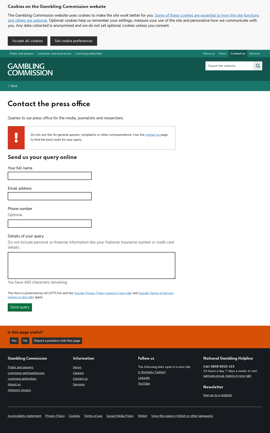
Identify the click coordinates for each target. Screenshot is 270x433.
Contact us (80, 378)
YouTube (144, 383)
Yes (15, 340)
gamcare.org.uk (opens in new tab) (227, 376)
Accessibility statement (24, 416)
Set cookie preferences (74, 40)
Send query (20, 307)
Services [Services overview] (254, 53)
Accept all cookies (27, 40)
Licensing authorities (89, 53)
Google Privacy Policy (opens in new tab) (103, 293)
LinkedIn (144, 378)
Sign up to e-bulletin (217, 395)
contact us (152, 135)
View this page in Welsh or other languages (182, 416)
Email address (20, 188)
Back (14, 86)
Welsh (142, 416)
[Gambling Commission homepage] (30, 74)
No (26, 340)
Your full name (20, 168)
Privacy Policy (55, 416)
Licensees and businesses (54, 53)
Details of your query (26, 236)
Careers (78, 373)
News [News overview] (222, 53)
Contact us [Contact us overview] (237, 53)
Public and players (22, 53)
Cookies (74, 416)
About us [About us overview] (209, 53)
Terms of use (93, 416)
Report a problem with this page (57, 340)
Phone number (20, 208)
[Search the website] (257, 65)
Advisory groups (19, 390)
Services (79, 384)
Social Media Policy (120, 416)
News (77, 367)
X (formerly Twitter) (152, 372)
